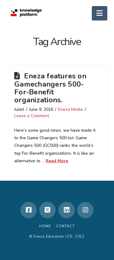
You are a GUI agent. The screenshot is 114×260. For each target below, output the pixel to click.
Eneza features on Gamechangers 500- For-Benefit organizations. (50, 88)
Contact (65, 226)
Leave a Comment (31, 116)
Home (45, 226)
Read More (57, 161)
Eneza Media (70, 109)
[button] (99, 13)
